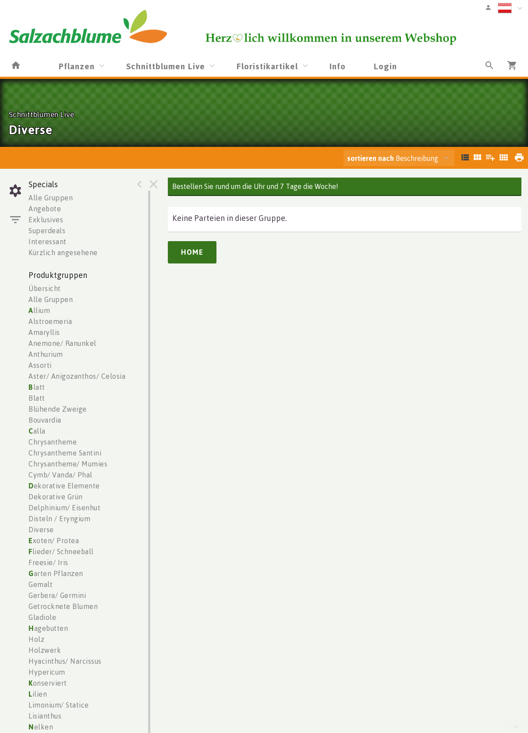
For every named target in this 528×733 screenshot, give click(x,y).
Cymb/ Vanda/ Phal (60, 474)
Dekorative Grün (55, 496)
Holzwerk (44, 650)
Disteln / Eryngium (59, 518)
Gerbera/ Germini (57, 595)
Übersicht (44, 288)
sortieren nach (371, 158)
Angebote (44, 208)
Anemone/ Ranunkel (62, 343)
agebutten (48, 628)
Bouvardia (44, 420)
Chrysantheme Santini (64, 452)
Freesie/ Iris (48, 562)
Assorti (40, 365)
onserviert (47, 683)
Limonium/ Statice (58, 705)
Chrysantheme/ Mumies (67, 463)
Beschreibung (392, 158)
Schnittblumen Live (165, 65)
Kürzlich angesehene (63, 252)
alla (37, 431)
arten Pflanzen (55, 573)
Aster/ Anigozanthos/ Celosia (76, 376)
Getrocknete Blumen (63, 606)
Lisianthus (44, 716)
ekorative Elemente (64, 485)
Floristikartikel (267, 65)
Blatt (36, 398)
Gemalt (40, 584)
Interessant (47, 241)
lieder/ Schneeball (61, 551)
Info (338, 65)
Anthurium (45, 354)
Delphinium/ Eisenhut (64, 507)
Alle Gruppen (50, 197)
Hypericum (46, 672)
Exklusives (45, 219)
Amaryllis (44, 332)
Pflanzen (77, 65)
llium (39, 310)
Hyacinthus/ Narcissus (65, 661)
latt (36, 387)
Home (192, 252)
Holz (36, 639)
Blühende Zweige (57, 409)
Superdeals (46, 230)
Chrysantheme (52, 442)
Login (385, 65)
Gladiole (42, 617)
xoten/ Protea (53, 540)
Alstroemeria (50, 321)
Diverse (41, 529)
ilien (37, 694)
